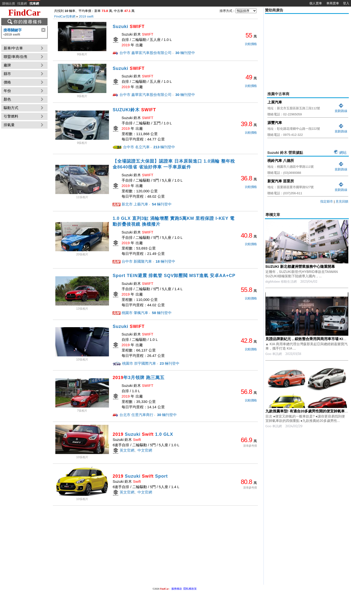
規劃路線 (341, 109)
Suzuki (129, 26)
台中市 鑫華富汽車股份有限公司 (145, 53)
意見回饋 (342, 201)
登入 (346, 3)
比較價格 (251, 44)
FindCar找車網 (64, 16)
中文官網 (144, 450)
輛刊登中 (184, 53)
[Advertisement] (307, 49)
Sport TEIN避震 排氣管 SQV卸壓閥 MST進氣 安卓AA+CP (174, 275)
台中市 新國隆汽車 (137, 261)
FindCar (24, 13)
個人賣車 (315, 3)
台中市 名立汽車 (136, 147)
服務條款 (176, 588)
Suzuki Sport (140, 476)
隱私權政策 (190, 588)
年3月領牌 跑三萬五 (139, 377)
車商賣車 (332, 3)
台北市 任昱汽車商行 (136, 415)
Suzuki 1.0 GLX (143, 434)
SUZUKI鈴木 (134, 109)
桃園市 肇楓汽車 (135, 313)
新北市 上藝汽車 (135, 204)
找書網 (22, 3)
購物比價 (8, 3)
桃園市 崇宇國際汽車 (139, 363)
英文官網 (127, 450)
